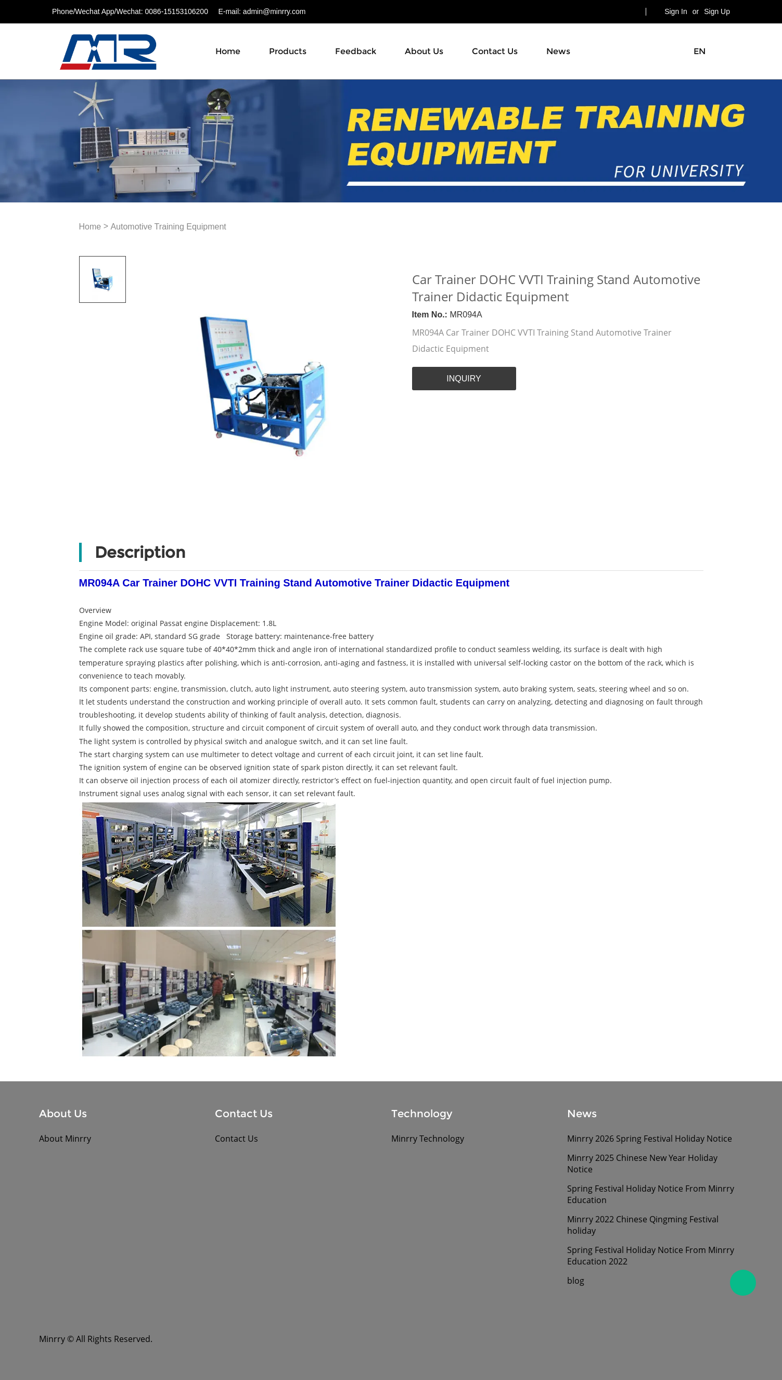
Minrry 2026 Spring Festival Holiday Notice (649, 1138)
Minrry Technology (427, 1138)
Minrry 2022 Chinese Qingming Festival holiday (643, 1224)
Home (227, 51)
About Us (424, 51)
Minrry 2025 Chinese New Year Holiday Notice (642, 1163)
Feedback (355, 51)
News (558, 51)
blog (575, 1280)
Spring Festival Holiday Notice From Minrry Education (650, 1194)
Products (287, 51)
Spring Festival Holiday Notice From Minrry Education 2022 (650, 1255)
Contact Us (495, 51)
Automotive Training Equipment (168, 227)
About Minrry (65, 1138)
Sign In (675, 11)
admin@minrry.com (274, 11)
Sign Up (717, 11)
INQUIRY (463, 378)
